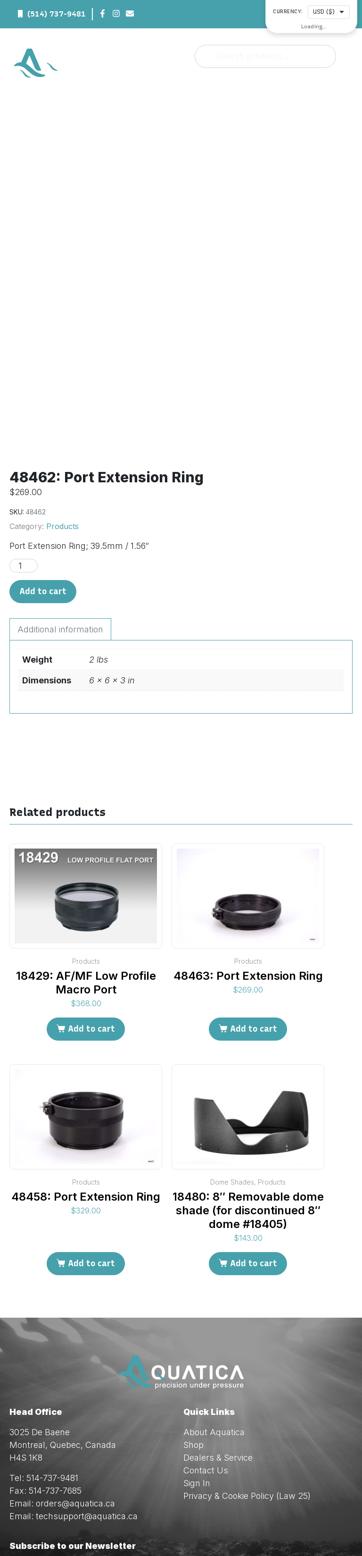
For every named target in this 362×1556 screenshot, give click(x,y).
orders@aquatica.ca (75, 1395)
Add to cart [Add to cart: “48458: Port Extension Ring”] (91, 1155)
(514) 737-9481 (56, 13)
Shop (193, 1337)
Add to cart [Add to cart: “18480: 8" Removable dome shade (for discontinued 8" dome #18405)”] (253, 1155)
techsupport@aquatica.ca (87, 1408)
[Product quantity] (23, 458)
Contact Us (205, 1362)
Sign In (196, 1375)
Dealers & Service (218, 1349)
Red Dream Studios (251, 1533)
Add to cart (42, 484)
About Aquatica (214, 1324)
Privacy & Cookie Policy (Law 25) (247, 1388)
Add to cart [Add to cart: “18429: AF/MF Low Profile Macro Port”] (91, 921)
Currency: (288, 12)
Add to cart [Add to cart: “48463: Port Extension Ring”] (253, 921)
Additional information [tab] (60, 522)
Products (62, 418)
